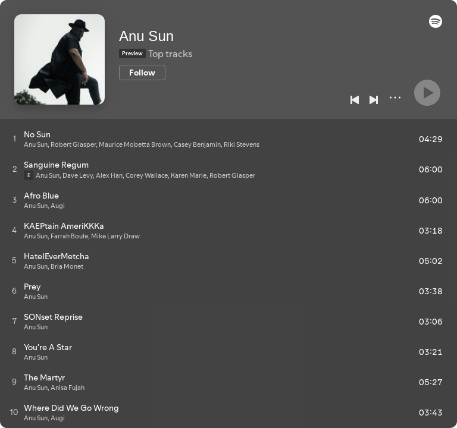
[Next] (373, 100)
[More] (395, 97)
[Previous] (354, 100)
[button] (435, 25)
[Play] (427, 92)
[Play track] (14, 138)
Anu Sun (146, 36)
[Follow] (142, 72)
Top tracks (170, 53)
